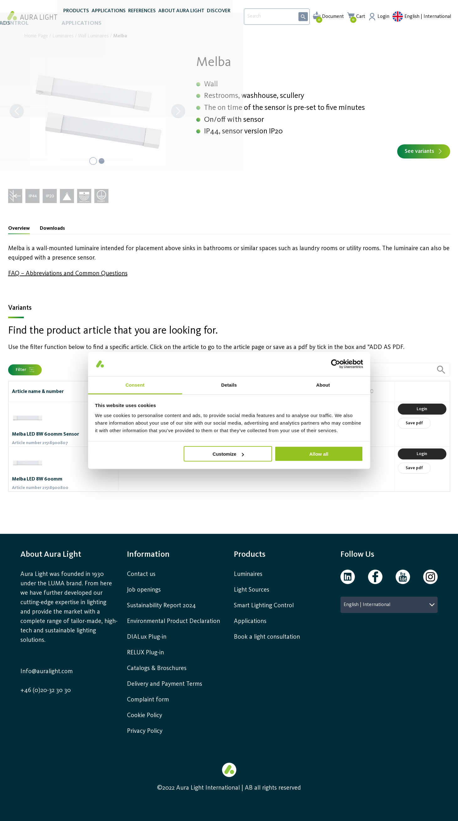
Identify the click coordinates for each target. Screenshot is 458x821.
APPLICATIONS (109, 18)
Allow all (319, 454)
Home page (36, 36)
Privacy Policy (144, 731)
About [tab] (323, 384)
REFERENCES (142, 18)
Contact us (141, 574)
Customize (228, 454)
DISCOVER (218, 18)
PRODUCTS (76, 18)
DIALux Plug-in (146, 637)
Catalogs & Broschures (157, 668)
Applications (250, 621)
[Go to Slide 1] (93, 161)
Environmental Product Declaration (173, 621)
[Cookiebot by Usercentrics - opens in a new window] (335, 364)
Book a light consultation (267, 637)
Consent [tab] (135, 384)
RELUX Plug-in (145, 653)
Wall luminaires (93, 36)
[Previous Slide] (17, 112)
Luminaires (63, 36)
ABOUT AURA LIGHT (181, 18)
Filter (25, 369)
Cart (360, 16)
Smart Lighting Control (264, 606)
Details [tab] (229, 384)
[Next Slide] (178, 112)
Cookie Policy (144, 715)
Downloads (52, 228)
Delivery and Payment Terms (164, 684)
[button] (97, 112)
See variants (423, 151)
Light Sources (251, 590)
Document (333, 16)
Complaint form (148, 700)
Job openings (144, 590)
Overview (19, 228)
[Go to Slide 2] (102, 161)
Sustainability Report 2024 (161, 606)
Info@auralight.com (46, 671)
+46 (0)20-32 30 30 (45, 690)
